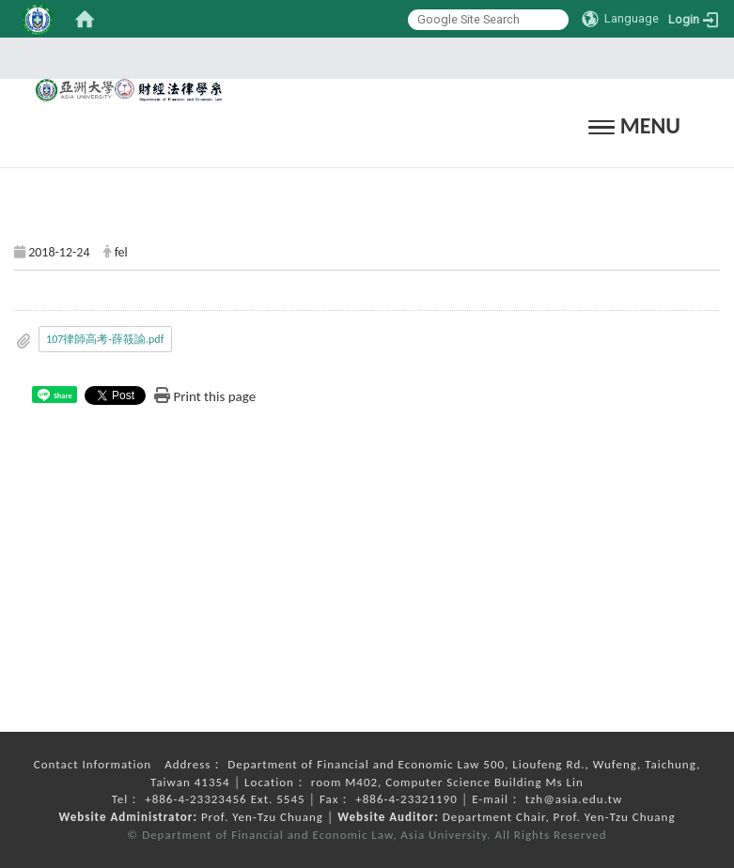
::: (361, 58)
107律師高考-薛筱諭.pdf (105, 339)
